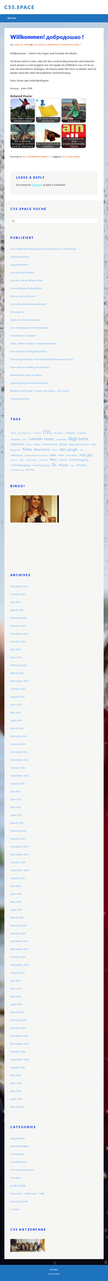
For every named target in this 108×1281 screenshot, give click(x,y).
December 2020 (19, 846)
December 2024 (19, 633)
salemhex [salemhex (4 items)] (16, 455)
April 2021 (16, 815)
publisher (73, 157)
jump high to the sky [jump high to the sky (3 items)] (79, 444)
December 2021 (19, 752)
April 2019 (16, 1004)
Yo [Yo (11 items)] (54, 465)
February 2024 (18, 665)
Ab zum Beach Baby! (22, 272)
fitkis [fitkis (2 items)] (24, 440)
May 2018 (15, 1091)
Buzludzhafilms (19, 1146)
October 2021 (17, 767)
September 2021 (19, 775)
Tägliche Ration (19, 256)
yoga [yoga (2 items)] (72, 465)
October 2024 (17, 641)
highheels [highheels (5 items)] (17, 444)
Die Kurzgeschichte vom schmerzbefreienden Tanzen (41, 359)
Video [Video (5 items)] (53, 459)
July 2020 (15, 886)
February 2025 (18, 618)
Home (54, 1269)
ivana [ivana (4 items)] (37, 444)
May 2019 (15, 996)
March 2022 (17, 728)
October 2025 (17, 594)
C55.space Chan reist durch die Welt (57, 45)
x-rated (14, 1209)
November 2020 (19, 854)
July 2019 (15, 980)
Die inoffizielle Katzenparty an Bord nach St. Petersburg (43, 249)
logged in (36, 184)
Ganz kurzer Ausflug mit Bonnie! (29, 367)
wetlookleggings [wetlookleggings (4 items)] (20, 465)
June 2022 (16, 704)
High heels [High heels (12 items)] (78, 439)
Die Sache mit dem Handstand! (28, 304)
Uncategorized (18, 1201)
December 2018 (19, 1035)
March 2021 (17, 823)
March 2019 (17, 1012)
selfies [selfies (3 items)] (61, 455)
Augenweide (17, 1138)
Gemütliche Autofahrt (23, 335)
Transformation (19, 398)
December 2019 (19, 941)
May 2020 (15, 901)
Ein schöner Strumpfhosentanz (28, 351)
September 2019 (19, 964)
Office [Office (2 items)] (54, 450)
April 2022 (16, 720)
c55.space (15, 1177)
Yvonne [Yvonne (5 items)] (81, 465)
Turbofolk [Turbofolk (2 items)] (43, 460)
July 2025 (15, 602)
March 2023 (17, 673)
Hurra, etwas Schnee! (22, 296)
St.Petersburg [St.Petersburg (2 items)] (31, 460)
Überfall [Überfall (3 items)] (30, 470)
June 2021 (16, 799)
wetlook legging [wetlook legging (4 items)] (78, 459)
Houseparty (17, 312)
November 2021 (19, 759)
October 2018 (17, 1051)
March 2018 (17, 1106)
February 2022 (18, 736)
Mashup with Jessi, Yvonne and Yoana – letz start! (39, 390)
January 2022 (18, 744)
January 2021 (18, 838)
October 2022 (17, 688)
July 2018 (15, 1075)
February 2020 (18, 925)
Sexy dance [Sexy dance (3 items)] (71, 455)
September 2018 (19, 1059)
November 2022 (19, 681)
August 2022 (17, 696)
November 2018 (19, 1043)
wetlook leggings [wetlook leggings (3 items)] (41, 465)
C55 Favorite (17, 1154)
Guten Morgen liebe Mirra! (26, 288)
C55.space (19, 7)
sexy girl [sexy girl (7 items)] (85, 455)
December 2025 (19, 586)
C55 (63, 157)
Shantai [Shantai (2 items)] (14, 460)
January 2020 (18, 933)
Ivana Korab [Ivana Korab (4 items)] (50, 444)
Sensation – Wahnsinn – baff (27, 1193)
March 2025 (17, 610)
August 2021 (17, 783)
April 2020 (16, 909)
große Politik (18, 1185)
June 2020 (16, 894)
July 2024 (15, 649)
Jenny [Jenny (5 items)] (63, 444)
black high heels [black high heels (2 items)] (24, 433)
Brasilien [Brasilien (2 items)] (37, 433)
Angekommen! (19, 264)
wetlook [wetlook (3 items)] (63, 460)
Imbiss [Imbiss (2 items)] (29, 445)
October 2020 (17, 862)
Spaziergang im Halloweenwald (29, 383)
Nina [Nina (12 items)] (26, 449)
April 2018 (16, 1099)
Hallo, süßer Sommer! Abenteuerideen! (33, 343)
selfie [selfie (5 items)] (52, 455)
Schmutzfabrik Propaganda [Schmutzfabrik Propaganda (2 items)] (36, 455)
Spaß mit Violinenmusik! (25, 319)
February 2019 (18, 1020)
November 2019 (19, 949)
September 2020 (19, 870)
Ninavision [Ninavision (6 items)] (42, 449)
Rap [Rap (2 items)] (81, 450)
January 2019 (18, 1028)
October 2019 (17, 957)
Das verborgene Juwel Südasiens (29, 327)
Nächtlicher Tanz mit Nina (26, 375)
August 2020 (17, 878)
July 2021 (15, 791)
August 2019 (17, 972)
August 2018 (17, 1067)
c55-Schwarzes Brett (36, 157)
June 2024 (16, 657)
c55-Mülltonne (18, 1162)
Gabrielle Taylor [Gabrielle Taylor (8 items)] (41, 439)
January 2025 (18, 625)
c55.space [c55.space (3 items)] (58, 433)
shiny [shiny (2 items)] (21, 460)
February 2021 (18, 830)
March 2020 (17, 917)
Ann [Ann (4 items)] (13, 432)
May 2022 (15, 712)
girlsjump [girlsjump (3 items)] (61, 439)
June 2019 (16, 988)
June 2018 (16, 1083)
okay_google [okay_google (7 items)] (68, 449)
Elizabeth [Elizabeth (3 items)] (15, 439)
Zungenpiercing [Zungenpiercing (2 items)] (17, 470)
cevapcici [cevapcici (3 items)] (81, 433)
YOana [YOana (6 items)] (63, 465)
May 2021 (15, 807)
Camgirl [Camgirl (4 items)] (70, 432)
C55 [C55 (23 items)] (47, 432)
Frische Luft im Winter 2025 (26, 280)
